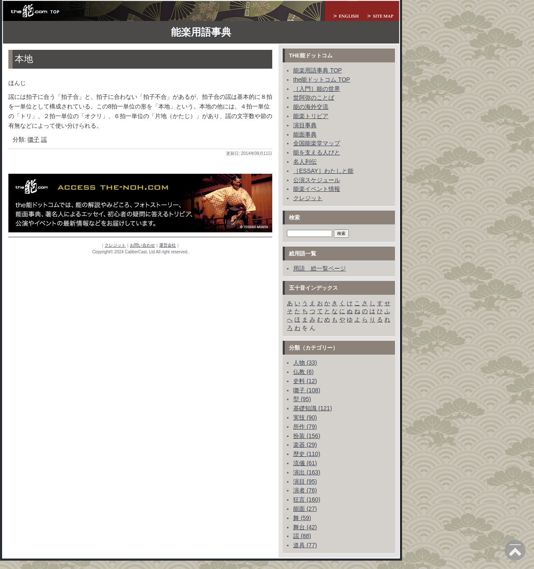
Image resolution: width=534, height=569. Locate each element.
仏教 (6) (303, 371)
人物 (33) (305, 362)
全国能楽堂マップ (316, 143)
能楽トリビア (310, 116)
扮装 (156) (306, 436)
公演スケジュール (316, 180)
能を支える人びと (316, 152)
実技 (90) (305, 417)
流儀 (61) (305, 463)
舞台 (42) (305, 527)
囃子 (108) (306, 390)
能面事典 (305, 134)
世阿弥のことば (313, 97)
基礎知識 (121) (312, 408)
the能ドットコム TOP (321, 79)
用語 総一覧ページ (319, 268)
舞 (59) (302, 518)
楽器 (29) (305, 444)
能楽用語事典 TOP (317, 70)
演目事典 (305, 125)
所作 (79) (305, 426)
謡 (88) (302, 536)
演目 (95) (305, 481)
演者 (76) (305, 490)
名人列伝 (305, 161)
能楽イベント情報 (316, 188)
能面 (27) (305, 508)
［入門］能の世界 (316, 88)
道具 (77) (305, 545)
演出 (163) (306, 472)
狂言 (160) (306, 499)
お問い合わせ (142, 245)
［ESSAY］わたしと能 (323, 170)
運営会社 (167, 245)
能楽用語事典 (201, 32)
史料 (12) (305, 381)
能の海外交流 (310, 106)
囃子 (33, 139)
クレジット (115, 245)
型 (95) (302, 399)
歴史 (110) (306, 454)
